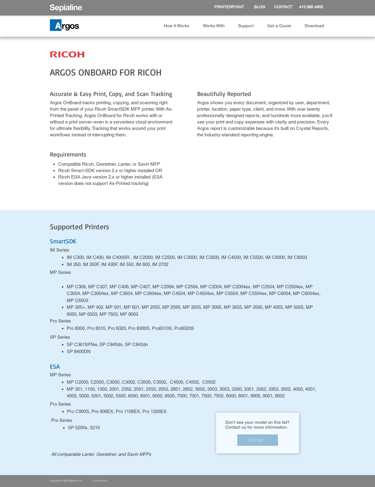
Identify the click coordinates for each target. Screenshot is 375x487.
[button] (178, 26)
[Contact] (257, 440)
